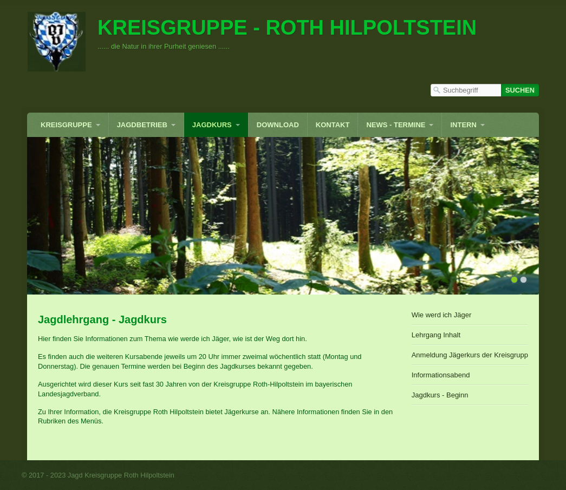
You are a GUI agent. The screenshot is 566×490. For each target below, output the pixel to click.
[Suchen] (520, 90)
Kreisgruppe (66, 125)
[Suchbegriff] (466, 90)
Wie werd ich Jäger (442, 315)
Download (278, 125)
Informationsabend (441, 375)
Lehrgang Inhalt (436, 335)
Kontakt (333, 125)
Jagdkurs (212, 125)
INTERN (463, 125)
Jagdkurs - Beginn (440, 395)
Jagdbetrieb (142, 125)
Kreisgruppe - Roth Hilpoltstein (287, 27)
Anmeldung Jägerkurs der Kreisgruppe (470, 355)
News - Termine (395, 125)
